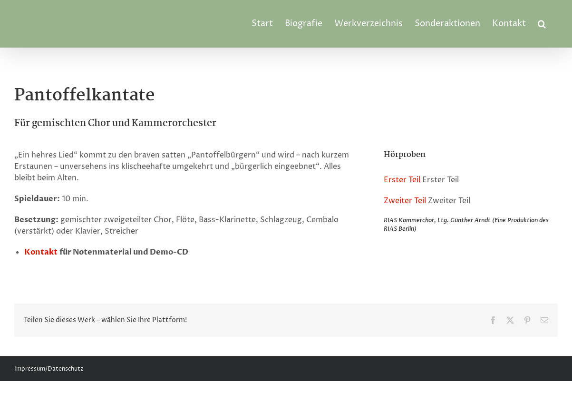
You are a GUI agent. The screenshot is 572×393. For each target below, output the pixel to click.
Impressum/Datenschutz (48, 369)
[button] (542, 24)
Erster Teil (402, 180)
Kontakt (41, 252)
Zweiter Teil (405, 201)
